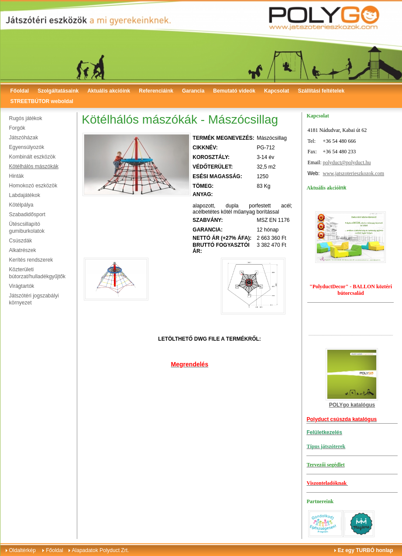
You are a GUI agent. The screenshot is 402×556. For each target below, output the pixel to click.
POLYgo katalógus (352, 405)
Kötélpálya (21, 205)
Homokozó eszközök (33, 186)
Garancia (193, 91)
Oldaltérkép (22, 550)
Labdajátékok (24, 195)
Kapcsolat (276, 91)
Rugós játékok (25, 118)
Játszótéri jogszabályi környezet (34, 299)
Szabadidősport (27, 214)
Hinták (16, 176)
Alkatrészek (22, 250)
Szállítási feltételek (321, 91)
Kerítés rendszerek (31, 260)
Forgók (17, 128)
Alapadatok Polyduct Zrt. (100, 550)
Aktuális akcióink (108, 91)
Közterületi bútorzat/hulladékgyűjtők (37, 273)
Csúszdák (20, 241)
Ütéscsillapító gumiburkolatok (27, 227)
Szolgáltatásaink (58, 91)
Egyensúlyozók (27, 147)
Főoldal (19, 91)
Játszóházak (23, 138)
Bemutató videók (234, 91)
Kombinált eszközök (32, 157)
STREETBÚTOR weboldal (41, 101)
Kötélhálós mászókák (33, 166)
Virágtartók (21, 286)
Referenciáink (156, 91)
